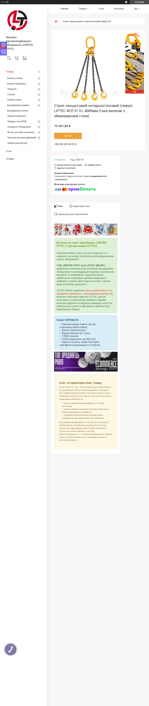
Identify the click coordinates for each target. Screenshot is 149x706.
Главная (64, 8)
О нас (9, 151)
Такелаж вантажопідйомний (21, 137)
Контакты (119, 8)
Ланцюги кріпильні (16, 116)
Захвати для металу (17, 143)
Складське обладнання (19, 127)
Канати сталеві (15, 78)
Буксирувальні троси (17, 110)
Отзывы (10, 159)
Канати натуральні (16, 83)
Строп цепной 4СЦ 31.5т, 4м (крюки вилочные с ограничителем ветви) (85, 292)
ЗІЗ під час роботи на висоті (21, 132)
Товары (10, 71)
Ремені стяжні (14, 100)
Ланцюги (11, 89)
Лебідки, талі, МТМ (16, 121)
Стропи (11, 94)
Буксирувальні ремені (18, 105)
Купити (68, 136)
